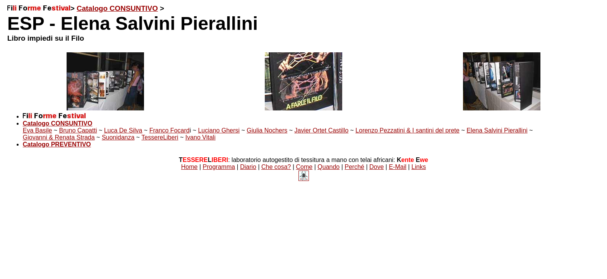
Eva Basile (37, 130)
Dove (376, 167)
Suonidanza (118, 137)
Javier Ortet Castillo (322, 130)
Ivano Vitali (200, 137)
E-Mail (397, 167)
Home (189, 167)
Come (304, 167)
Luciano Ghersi (219, 130)
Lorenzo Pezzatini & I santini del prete (407, 130)
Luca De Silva (123, 130)
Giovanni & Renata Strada (59, 137)
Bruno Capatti (78, 130)
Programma (219, 167)
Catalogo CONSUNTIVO (117, 8)
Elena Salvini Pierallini (496, 130)
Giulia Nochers (267, 130)
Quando (328, 167)
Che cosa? (276, 167)
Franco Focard (169, 130)
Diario (248, 167)
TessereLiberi (159, 137)
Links (419, 167)
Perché (354, 167)
